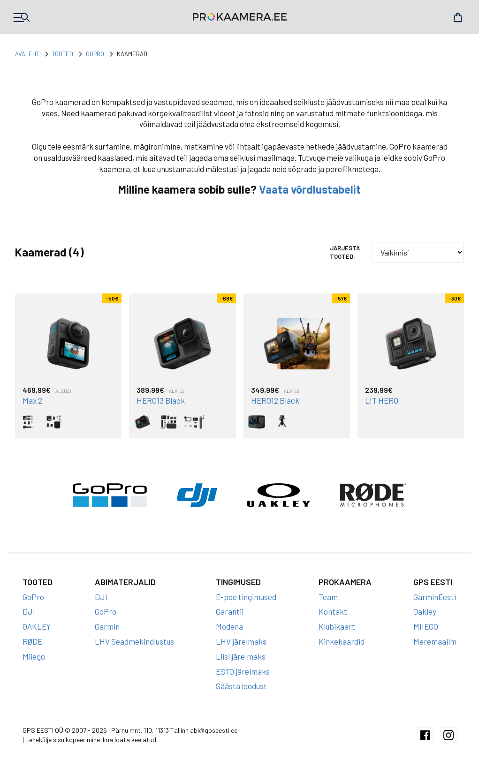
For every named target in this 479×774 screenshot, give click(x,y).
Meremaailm (434, 641)
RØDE (32, 641)
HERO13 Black (161, 400)
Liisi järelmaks (241, 656)
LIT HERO (381, 400)
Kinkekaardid (342, 641)
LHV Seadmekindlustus (134, 641)
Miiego (34, 656)
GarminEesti (434, 596)
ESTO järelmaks (243, 671)
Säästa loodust (241, 686)
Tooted (62, 54)
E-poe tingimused (246, 596)
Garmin (107, 626)
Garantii (229, 611)
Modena (229, 626)
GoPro (95, 54)
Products (21, 17)
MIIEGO (425, 626)
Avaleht (27, 54)
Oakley (424, 611)
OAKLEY (37, 626)
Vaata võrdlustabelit (310, 189)
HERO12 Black (275, 400)
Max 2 (32, 400)
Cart (458, 17)
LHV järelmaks (241, 641)
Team (328, 596)
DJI (29, 611)
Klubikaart (337, 626)
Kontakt (333, 611)
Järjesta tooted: (345, 252)
